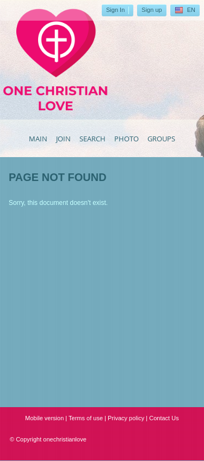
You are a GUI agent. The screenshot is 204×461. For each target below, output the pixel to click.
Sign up (151, 10)
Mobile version (44, 418)
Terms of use (86, 418)
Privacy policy (126, 418)
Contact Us (163, 418)
